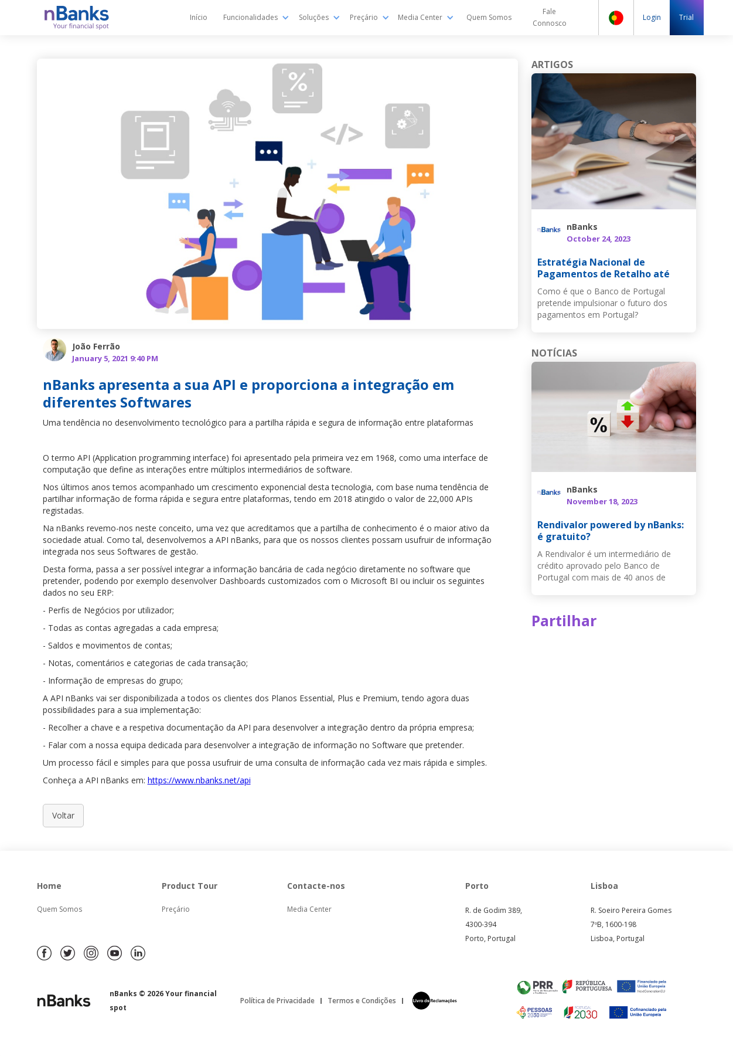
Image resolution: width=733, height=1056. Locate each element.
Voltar (63, 815)
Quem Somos (489, 17)
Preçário (176, 909)
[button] (256, 17)
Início (198, 17)
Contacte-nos (316, 885)
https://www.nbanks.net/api (199, 780)
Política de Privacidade (277, 1001)
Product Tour (189, 885)
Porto (477, 885)
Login (652, 17)
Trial (686, 17)
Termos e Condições (362, 1001)
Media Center (309, 909)
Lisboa (604, 885)
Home (49, 885)
